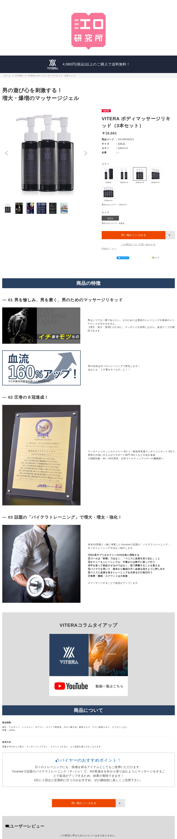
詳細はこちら (109, 249)
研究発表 (64, 4)
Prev (7, 153)
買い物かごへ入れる (133, 235)
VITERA (111, 4)
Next (84, 153)
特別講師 (87, 4)
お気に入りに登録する (170, 235)
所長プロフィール (40, 4)
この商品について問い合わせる (138, 244)
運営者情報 (136, 4)
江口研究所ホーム (17, 4)
